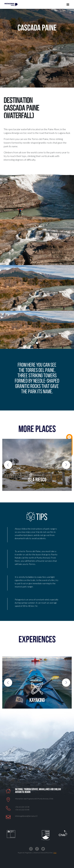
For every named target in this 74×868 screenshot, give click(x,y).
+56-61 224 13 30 (22, 807)
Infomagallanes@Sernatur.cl (26, 816)
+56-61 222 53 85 (22, 809)
